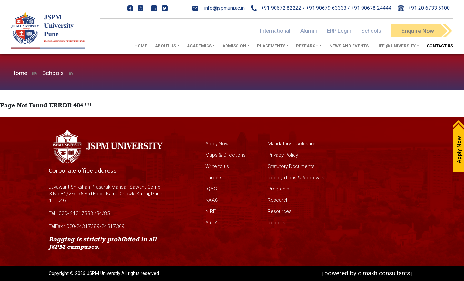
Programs (278, 189)
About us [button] (165, 46)
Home (140, 46)
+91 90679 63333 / (328, 8)
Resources (280, 211)
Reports (276, 223)
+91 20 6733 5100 (424, 8)
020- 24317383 (76, 213)
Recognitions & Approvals (296, 177)
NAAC (211, 200)
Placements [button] (271, 46)
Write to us (217, 166)
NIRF (210, 211)
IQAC (211, 189)
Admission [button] (234, 46)
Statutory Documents (291, 166)
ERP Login (339, 31)
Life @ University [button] (396, 46)
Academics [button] (199, 46)
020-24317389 (83, 226)
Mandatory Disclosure (291, 144)
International (275, 31)
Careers (214, 177)
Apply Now (217, 144)
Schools (371, 31)
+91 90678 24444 (371, 8)
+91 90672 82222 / (278, 8)
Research (278, 200)
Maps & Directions (225, 155)
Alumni (308, 31)
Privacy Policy (283, 155)
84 (99, 213)
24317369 (113, 226)
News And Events (349, 46)
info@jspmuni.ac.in (218, 8)
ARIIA (211, 223)
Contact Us (440, 46)
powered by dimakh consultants (367, 273)
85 (107, 213)
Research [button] (307, 46)
